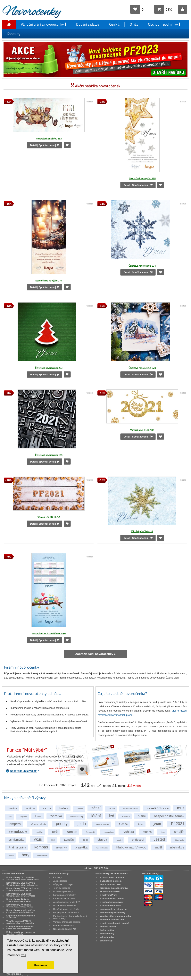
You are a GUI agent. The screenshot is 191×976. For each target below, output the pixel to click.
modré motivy (107, 933)
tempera (15, 824)
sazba (47, 808)
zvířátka (56, 816)
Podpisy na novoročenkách (66, 912)
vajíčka (39, 832)
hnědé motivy (107, 930)
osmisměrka (16, 839)
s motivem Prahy (108, 895)
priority (62, 824)
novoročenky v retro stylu (113, 909)
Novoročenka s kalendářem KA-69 (49, 633)
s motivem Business (110, 905)
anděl (158, 847)
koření (64, 808)
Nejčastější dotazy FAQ (64, 929)
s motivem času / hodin (112, 898)
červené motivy (108, 926)
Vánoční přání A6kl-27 (142, 531)
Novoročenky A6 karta (19, 900)
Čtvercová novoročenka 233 (48, 368)
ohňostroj (138, 839)
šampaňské (90, 832)
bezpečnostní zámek (169, 816)
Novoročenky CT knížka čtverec (22, 889)
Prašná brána (17, 847)
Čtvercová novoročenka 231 (142, 266)
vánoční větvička (102, 824)
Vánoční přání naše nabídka (66, 922)
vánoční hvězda (38, 824)
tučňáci (123, 824)
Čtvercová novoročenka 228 (142, 368)
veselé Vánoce (158, 808)
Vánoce (80, 809)
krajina (13, 808)
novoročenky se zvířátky (112, 912)
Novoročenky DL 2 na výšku (22, 884)
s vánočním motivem (110, 881)
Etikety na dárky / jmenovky (20, 933)
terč (54, 832)
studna (147, 831)
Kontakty (13, 33)
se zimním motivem (110, 891)
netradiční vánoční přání (112, 919)
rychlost (128, 832)
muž (180, 808)
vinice (163, 832)
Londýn (69, 839)
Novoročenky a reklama (64, 905)
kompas (41, 847)
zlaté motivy (106, 940)
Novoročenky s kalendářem (20, 911)
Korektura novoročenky (64, 895)
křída (85, 840)
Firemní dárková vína (63, 925)
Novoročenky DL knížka (20, 895)
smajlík (179, 832)
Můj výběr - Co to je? (63, 884)
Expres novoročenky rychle (20, 916)
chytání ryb (61, 848)
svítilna (30, 808)
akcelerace (42, 855)
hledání (120, 840)
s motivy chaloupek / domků (114, 923)
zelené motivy (107, 937)
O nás (134, 24)
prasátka (81, 847)
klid (53, 840)
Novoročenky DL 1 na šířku (22, 878)
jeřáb (157, 824)
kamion (71, 832)
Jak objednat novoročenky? (66, 902)
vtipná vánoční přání (110, 884)
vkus (38, 839)
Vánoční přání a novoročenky (43, 24)
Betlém (11, 856)
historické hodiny (76, 817)
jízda (82, 824)
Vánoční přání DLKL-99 (48, 517)
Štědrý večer (180, 840)
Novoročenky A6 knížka (19, 906)
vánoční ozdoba (130, 808)
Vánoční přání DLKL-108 (142, 430)
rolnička (126, 816)
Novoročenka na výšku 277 (48, 280)
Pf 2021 (177, 824)
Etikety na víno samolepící (20, 927)
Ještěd (159, 839)
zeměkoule (18, 831)
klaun (38, 816)
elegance (23, 817)
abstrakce (177, 847)
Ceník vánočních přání (64, 898)
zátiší (96, 808)
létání (96, 816)
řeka (10, 817)
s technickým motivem (111, 902)
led (111, 816)
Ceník (114, 24)
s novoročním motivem (112, 877)
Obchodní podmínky (164, 24)
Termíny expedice (61, 888)
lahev (140, 824)
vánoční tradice (102, 848)
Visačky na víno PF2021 (20, 922)
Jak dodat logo (60, 881)
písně (142, 816)
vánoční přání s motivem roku (115, 916)
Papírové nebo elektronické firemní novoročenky (70, 917)
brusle (112, 808)
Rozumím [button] (40, 965)
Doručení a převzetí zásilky (66, 909)
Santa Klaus (109, 832)
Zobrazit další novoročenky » (95, 653)
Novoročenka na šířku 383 (49, 138)
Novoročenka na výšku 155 (142, 178)
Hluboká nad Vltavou (131, 847)
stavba (102, 839)
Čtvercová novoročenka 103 (48, 455)
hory (25, 855)
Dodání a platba (87, 24)
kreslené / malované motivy (114, 888)
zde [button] (23, 955)
